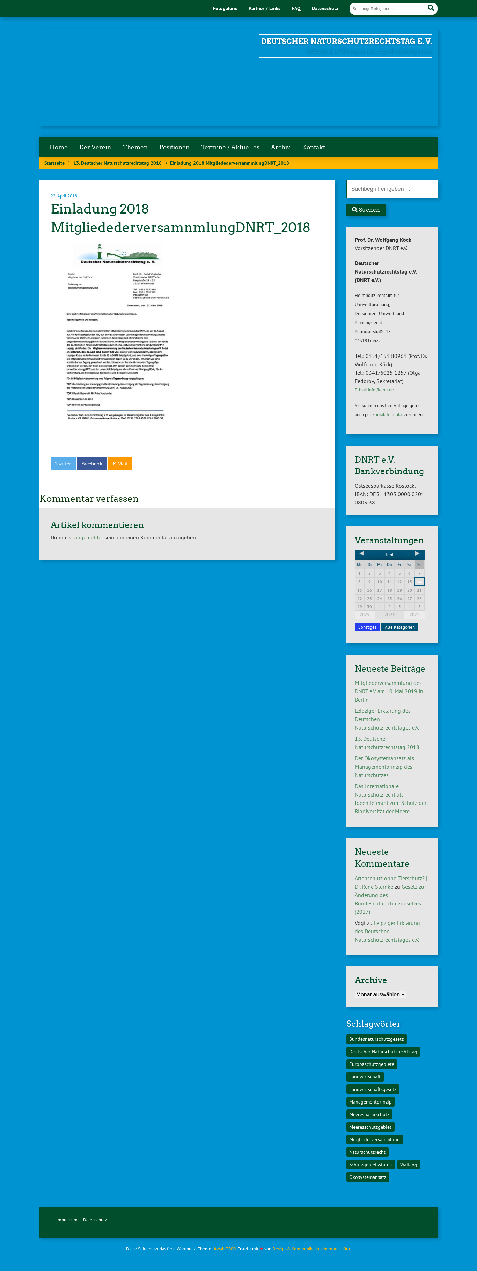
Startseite (54, 162)
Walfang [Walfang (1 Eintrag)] (408, 1164)
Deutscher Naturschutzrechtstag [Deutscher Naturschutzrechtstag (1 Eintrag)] (383, 1051)
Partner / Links (264, 8)
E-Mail (120, 463)
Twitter (63, 463)
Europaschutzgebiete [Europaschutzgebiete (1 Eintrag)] (371, 1064)
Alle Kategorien (400, 627)
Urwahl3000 (224, 1249)
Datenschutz (325, 8)
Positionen (174, 147)
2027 (414, 615)
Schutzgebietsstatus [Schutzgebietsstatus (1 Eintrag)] (370, 1164)
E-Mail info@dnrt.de (374, 390)
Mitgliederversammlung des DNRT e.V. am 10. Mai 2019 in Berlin (389, 691)
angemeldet (88, 537)
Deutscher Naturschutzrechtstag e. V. (346, 41)
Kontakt (313, 147)
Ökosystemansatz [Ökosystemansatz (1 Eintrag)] (367, 1177)
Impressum (67, 1220)
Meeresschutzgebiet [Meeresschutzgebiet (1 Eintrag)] (370, 1126)
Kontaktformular (387, 415)
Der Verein (95, 147)
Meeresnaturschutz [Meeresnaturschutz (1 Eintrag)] (369, 1114)
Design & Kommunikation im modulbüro (311, 1249)
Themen (135, 147)
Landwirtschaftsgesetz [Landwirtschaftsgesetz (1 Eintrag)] (372, 1089)
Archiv (280, 147)
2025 (364, 615)
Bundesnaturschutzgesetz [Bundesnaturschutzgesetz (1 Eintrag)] (376, 1039)
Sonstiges (367, 627)
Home (59, 147)
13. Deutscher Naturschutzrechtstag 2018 (117, 162)
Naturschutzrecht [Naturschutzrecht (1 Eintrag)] (367, 1152)
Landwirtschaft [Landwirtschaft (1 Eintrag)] (365, 1076)
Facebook (91, 463)
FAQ (296, 8)
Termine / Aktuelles (230, 147)
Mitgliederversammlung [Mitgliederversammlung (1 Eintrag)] (374, 1139)
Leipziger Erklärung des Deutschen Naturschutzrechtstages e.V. (387, 931)
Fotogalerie (225, 8)
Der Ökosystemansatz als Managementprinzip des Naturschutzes (384, 766)
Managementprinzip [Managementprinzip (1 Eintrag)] (370, 1101)
